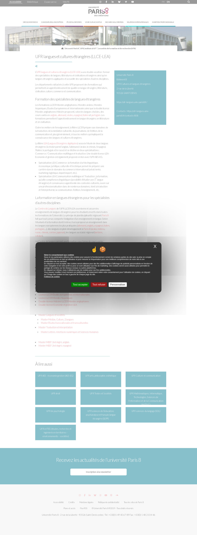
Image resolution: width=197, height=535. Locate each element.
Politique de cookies (52, 277)
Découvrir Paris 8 (30, 22)
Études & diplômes (74, 22)
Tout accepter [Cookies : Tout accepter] (80, 284)
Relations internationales (138, 22)
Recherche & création (114, 22)
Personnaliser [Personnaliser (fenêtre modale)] (117, 284)
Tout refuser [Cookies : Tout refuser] (98, 284)
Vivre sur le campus (93, 22)
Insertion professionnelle (163, 22)
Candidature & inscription (52, 22)
